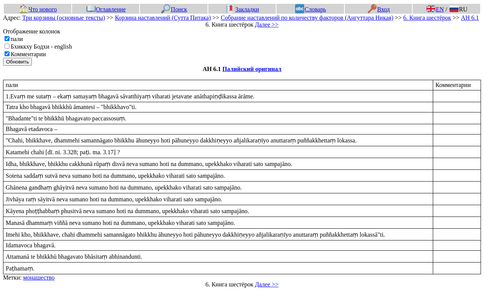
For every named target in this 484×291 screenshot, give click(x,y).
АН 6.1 (470, 17)
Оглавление (106, 9)
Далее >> (266, 24)
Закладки (242, 9)
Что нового (38, 9)
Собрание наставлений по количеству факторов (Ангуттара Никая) (307, 17)
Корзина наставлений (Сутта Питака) (163, 17)
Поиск (174, 9)
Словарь (310, 9)
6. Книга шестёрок (427, 17)
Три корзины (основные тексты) (63, 17)
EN (435, 9)
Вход (379, 9)
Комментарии (28, 54)
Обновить (17, 62)
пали (17, 39)
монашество (39, 277)
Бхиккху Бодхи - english (41, 46)
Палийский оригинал (251, 69)
